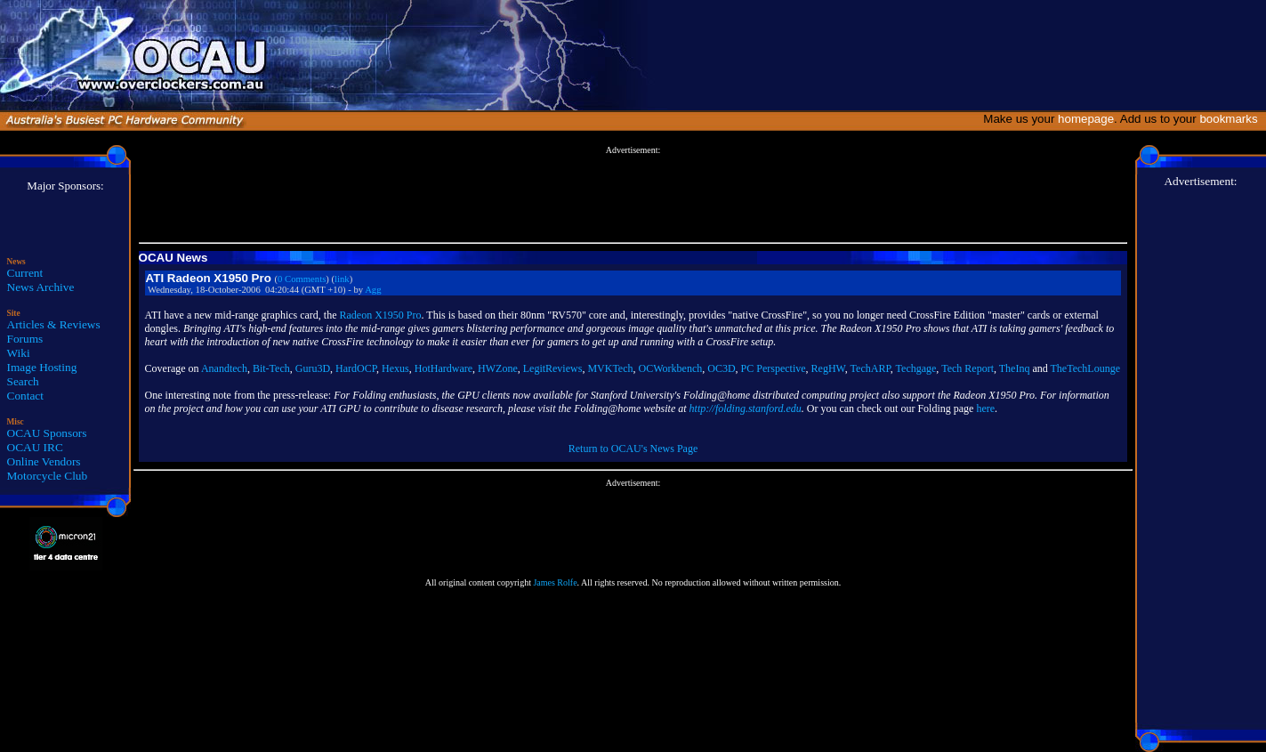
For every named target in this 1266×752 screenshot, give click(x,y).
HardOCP (355, 368)
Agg (373, 290)
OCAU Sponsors (47, 433)
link (342, 279)
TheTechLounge (1085, 368)
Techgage (916, 368)
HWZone (498, 368)
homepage (1086, 118)
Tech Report (967, 368)
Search (23, 381)
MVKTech (610, 368)
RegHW (828, 368)
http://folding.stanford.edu (745, 408)
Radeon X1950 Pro (381, 315)
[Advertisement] (632, 195)
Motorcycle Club (47, 475)
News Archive (41, 287)
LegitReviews (553, 368)
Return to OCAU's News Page (633, 448)
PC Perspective (773, 368)
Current (25, 272)
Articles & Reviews (54, 324)
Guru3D (312, 368)
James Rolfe (555, 582)
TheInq (1014, 368)
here (985, 408)
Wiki (18, 353)
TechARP (871, 368)
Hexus (395, 368)
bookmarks (1231, 118)
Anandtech (224, 368)
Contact (25, 395)
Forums (25, 338)
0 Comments (302, 279)
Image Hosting (42, 367)
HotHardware (443, 368)
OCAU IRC (35, 447)
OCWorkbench (671, 368)
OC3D (721, 368)
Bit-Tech (271, 368)
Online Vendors (44, 461)
